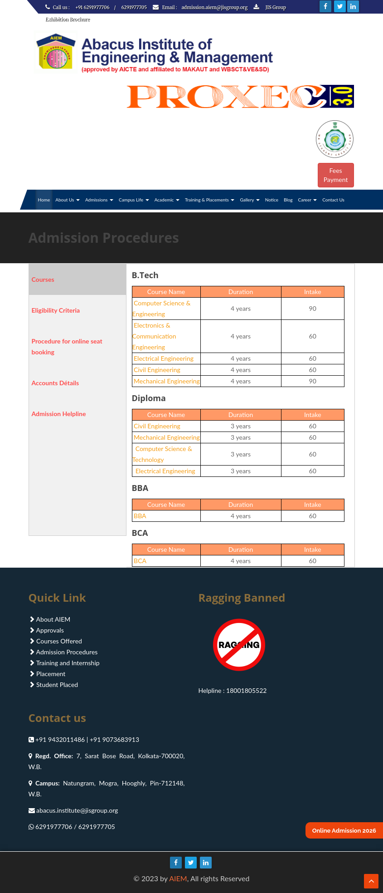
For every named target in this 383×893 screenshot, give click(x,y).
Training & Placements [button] (210, 199)
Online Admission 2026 (344, 830)
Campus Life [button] (134, 199)
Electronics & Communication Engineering (154, 336)
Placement (47, 673)
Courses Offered (55, 641)
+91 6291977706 (92, 7)
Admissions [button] (99, 199)
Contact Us (333, 199)
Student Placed (53, 684)
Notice (271, 199)
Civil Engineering (156, 369)
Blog (288, 199)
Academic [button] (167, 199)
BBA (139, 516)
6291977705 (134, 7)
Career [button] (307, 199)
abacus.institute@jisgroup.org (77, 810)
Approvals (46, 630)
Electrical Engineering (163, 358)
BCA (139, 560)
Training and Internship (64, 663)
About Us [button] (67, 199)
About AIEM (50, 619)
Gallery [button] (249, 199)
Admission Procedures (63, 652)
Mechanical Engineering (166, 381)
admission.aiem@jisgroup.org (215, 7)
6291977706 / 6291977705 (75, 826)
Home (44, 199)
